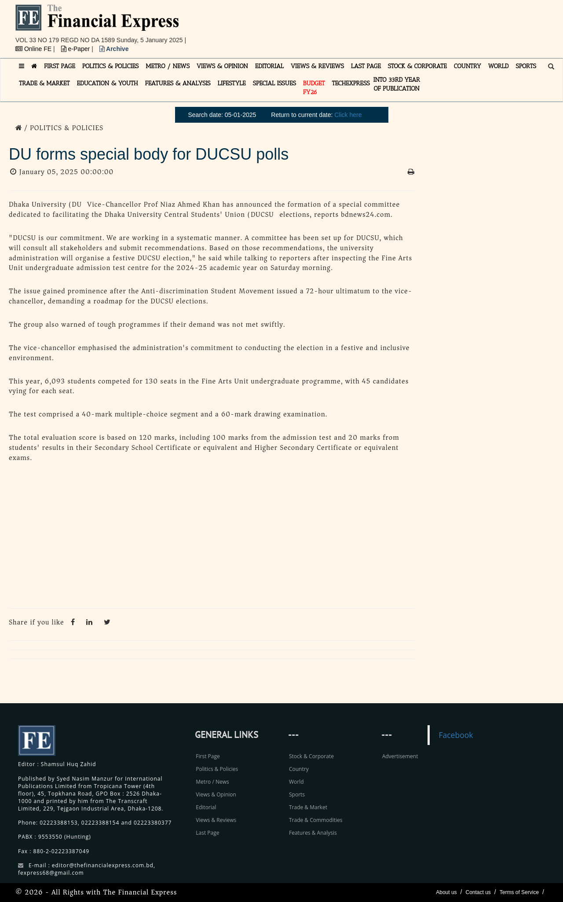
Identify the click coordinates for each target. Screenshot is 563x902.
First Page (207, 756)
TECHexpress (350, 83)
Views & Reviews (216, 820)
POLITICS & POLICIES (110, 66)
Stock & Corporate (311, 756)
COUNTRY (467, 66)
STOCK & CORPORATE (417, 66)
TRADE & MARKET (44, 83)
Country (299, 769)
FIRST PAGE (59, 66)
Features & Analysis (313, 832)
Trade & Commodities (316, 820)
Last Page (207, 832)
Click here (348, 114)
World (296, 781)
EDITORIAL (269, 66)
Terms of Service (519, 892)
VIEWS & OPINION (222, 66)
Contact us (477, 892)
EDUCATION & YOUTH (107, 83)
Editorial (206, 807)
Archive (114, 48)
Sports (297, 794)
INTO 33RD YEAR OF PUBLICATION (396, 84)
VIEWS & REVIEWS (317, 66)
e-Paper (76, 48)
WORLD (498, 66)
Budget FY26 (314, 88)
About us (446, 892)
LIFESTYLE (232, 83)
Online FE (34, 48)
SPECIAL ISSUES (274, 83)
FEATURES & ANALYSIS (178, 83)
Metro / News (212, 781)
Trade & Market (308, 807)
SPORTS (525, 66)
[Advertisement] (403, 24)
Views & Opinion (216, 794)
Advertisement (400, 756)
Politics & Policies (217, 769)
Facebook (456, 735)
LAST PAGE (366, 66)
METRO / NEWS (168, 66)
